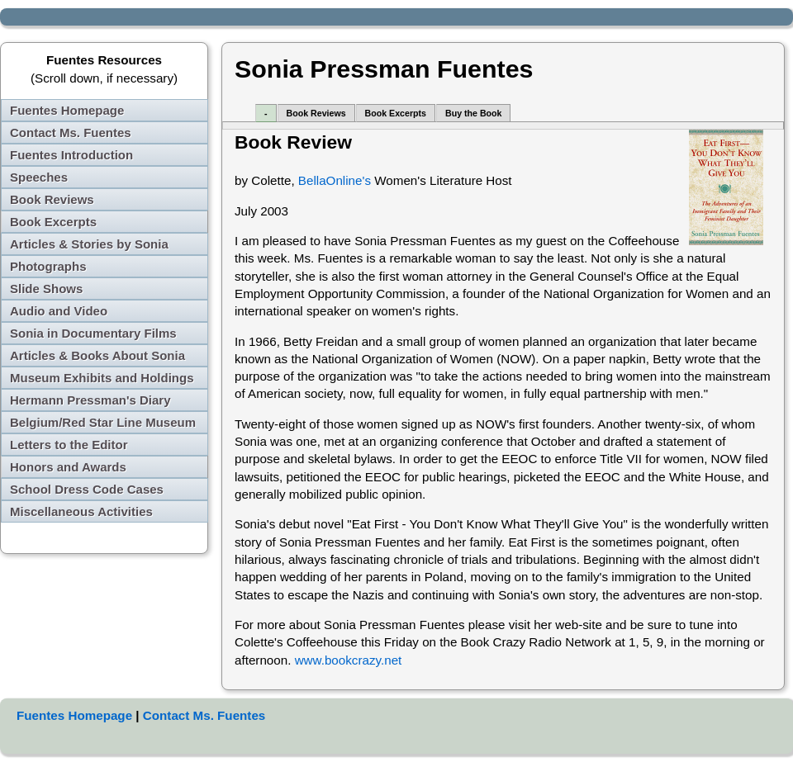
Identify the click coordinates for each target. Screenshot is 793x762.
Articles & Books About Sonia (97, 355)
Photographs (48, 266)
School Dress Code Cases (87, 489)
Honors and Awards (68, 467)
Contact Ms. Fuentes (70, 132)
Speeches (39, 177)
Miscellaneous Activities (81, 511)
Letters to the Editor (69, 445)
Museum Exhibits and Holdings (102, 378)
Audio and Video (58, 311)
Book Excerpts (53, 222)
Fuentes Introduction (71, 155)
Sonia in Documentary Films (93, 333)
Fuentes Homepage (67, 110)
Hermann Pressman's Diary (90, 400)
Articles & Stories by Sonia (89, 244)
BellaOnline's (334, 180)
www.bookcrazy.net (348, 660)
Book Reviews (52, 199)
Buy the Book (473, 113)
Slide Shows (46, 289)
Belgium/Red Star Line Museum (103, 422)
